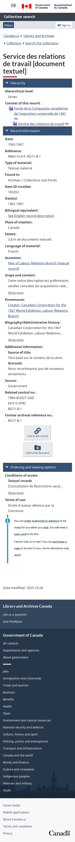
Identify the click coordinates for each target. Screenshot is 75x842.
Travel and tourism (15, 685)
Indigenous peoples (16, 776)
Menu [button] (8, 25)
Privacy (7, 833)
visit (46, 527)
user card (20, 534)
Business (9, 692)
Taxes (6, 713)
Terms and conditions (17, 826)
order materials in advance (41, 521)
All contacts (10, 643)
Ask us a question (15, 614)
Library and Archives (39, 36)
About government (15, 657)
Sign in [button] (64, 25)
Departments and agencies (21, 650)
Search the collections (41, 43)
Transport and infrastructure (22, 748)
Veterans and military (17, 783)
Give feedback (12, 621)
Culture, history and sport (20, 734)
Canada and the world (18, 755)
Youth (7, 790)
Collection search (19, 16)
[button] (37, 432)
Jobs (6, 671)
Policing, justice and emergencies (25, 741)
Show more (16, 292)
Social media (11, 805)
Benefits (8, 699)
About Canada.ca (14, 819)
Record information (23, 131)
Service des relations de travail (41, 124)
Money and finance (16, 762)
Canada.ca (11, 36)
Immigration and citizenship (22, 678)
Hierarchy (15, 83)
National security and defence (23, 727)
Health (7, 706)
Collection (13, 43)
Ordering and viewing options (31, 467)
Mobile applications (16, 812)
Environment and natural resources (27, 720)
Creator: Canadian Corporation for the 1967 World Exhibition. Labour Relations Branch (38, 310)
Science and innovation (18, 769)
